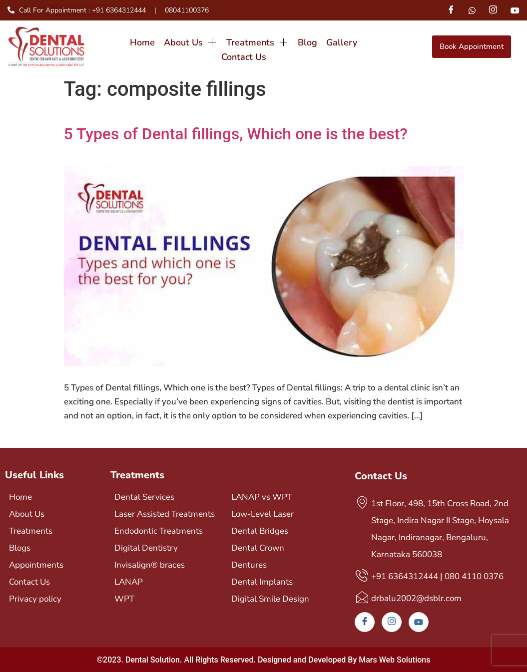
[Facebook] (450, 10)
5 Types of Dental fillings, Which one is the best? (236, 133)
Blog (280, 46)
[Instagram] (493, 10)
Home (116, 46)
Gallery (314, 46)
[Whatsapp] (472, 10)
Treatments (231, 46)
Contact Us (360, 46)
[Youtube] (515, 10)
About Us (164, 46)
